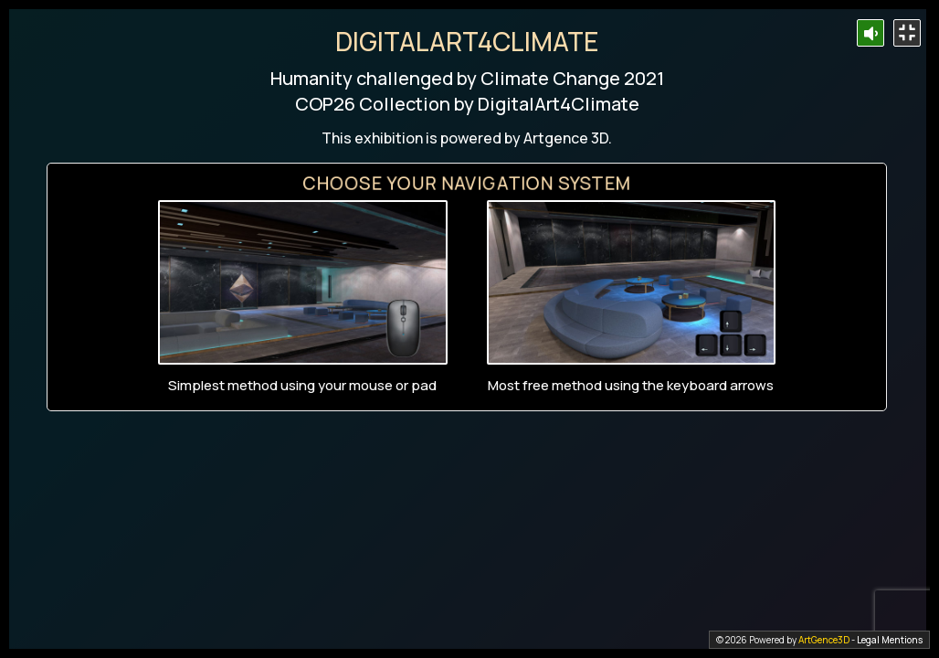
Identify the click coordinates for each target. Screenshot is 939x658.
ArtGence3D (823, 639)
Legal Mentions (890, 639)
